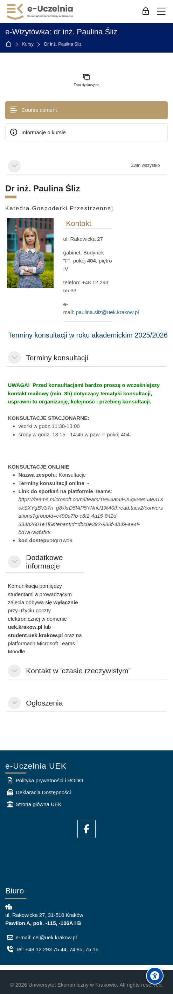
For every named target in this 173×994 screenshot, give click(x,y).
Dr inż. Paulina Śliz (63, 44)
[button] (14, 166)
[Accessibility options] (155, 976)
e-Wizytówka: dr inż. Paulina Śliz (61, 32)
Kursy (28, 44)
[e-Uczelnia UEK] (40, 11)
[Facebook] (86, 829)
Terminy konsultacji (57, 358)
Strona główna (10, 44)
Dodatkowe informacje (44, 561)
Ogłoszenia (44, 703)
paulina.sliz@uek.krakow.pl (107, 312)
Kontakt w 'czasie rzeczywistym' (78, 671)
